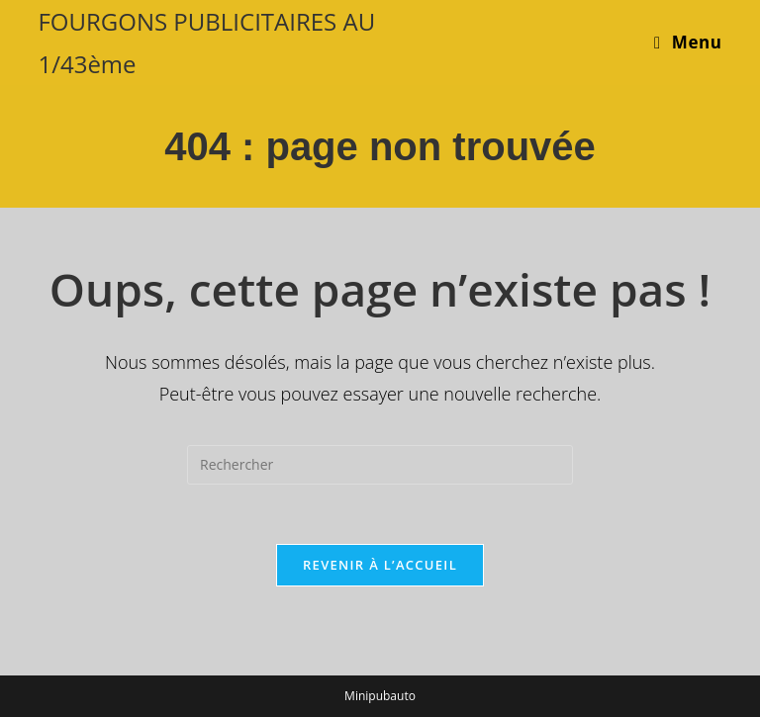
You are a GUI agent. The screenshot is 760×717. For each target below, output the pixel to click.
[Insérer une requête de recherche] (380, 465)
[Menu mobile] (688, 42)
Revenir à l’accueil (380, 565)
